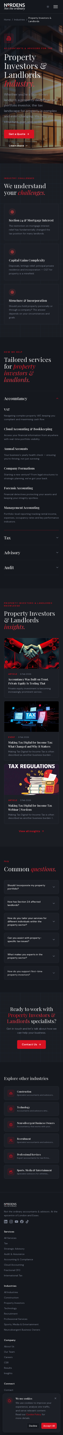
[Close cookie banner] (55, 1398)
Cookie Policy (33, 1413)
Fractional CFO (12, 1270)
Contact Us (31, 1044)
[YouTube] (16, 1221)
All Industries (11, 1292)
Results (8, 1367)
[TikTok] (27, 1221)
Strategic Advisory (14, 1248)
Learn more (18, 145)
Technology (10, 1308)
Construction (11, 1297)
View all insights (31, 832)
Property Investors (14, 1302)
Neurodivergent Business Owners (22, 1329)
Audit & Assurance (14, 1254)
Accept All (49, 1425)
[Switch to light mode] (48, 7)
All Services (10, 1237)
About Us (9, 1346)
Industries (19, 19)
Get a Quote (19, 134)
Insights (8, 1373)
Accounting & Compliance (18, 1259)
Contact (8, 1389)
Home (7, 19)
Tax (6, 1243)
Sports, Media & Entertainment (21, 1324)
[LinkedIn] (5, 1221)
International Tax (13, 1275)
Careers (8, 1357)
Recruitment (11, 1313)
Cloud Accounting (14, 1264)
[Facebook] (22, 1221)
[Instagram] (11, 1221)
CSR (6, 1362)
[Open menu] (55, 6)
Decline (33, 1425)
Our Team (9, 1351)
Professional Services (15, 1319)
